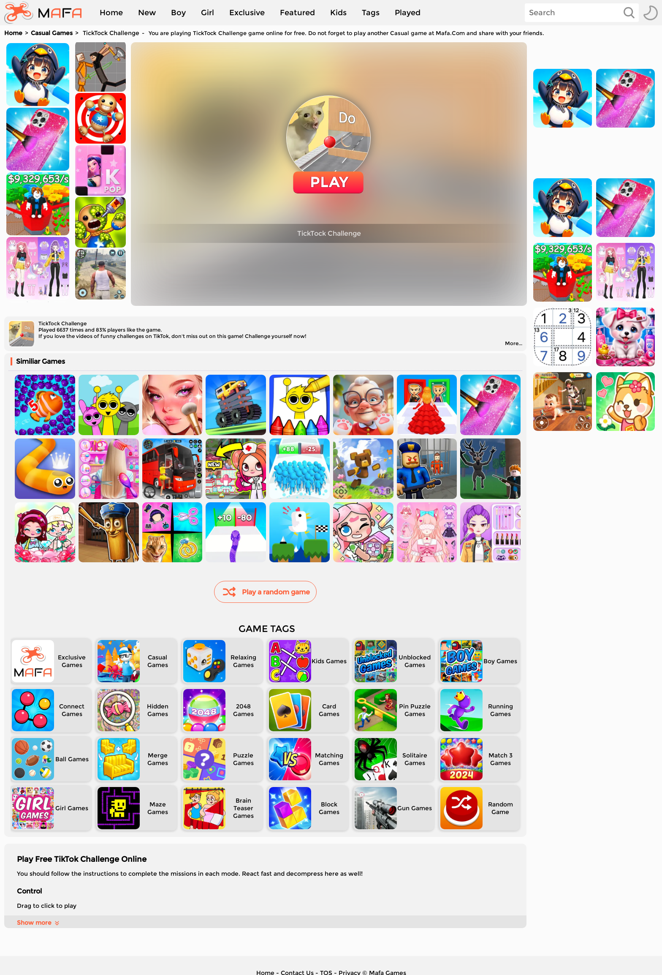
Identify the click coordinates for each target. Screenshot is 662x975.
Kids (338, 12)
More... (513, 343)
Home (111, 12)
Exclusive (247, 12)
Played (408, 12)
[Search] (582, 12)
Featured (297, 12)
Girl (207, 12)
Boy (178, 12)
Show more (38, 922)
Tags (371, 12)
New (147, 12)
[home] (47, 12)
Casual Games (52, 33)
